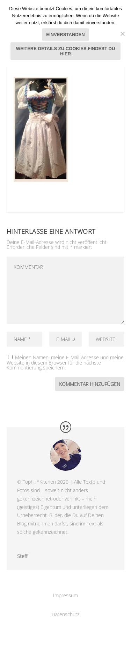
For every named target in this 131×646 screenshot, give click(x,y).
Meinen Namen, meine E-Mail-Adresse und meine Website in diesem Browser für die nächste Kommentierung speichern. (65, 362)
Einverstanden (65, 34)
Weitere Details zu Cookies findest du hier (65, 51)
